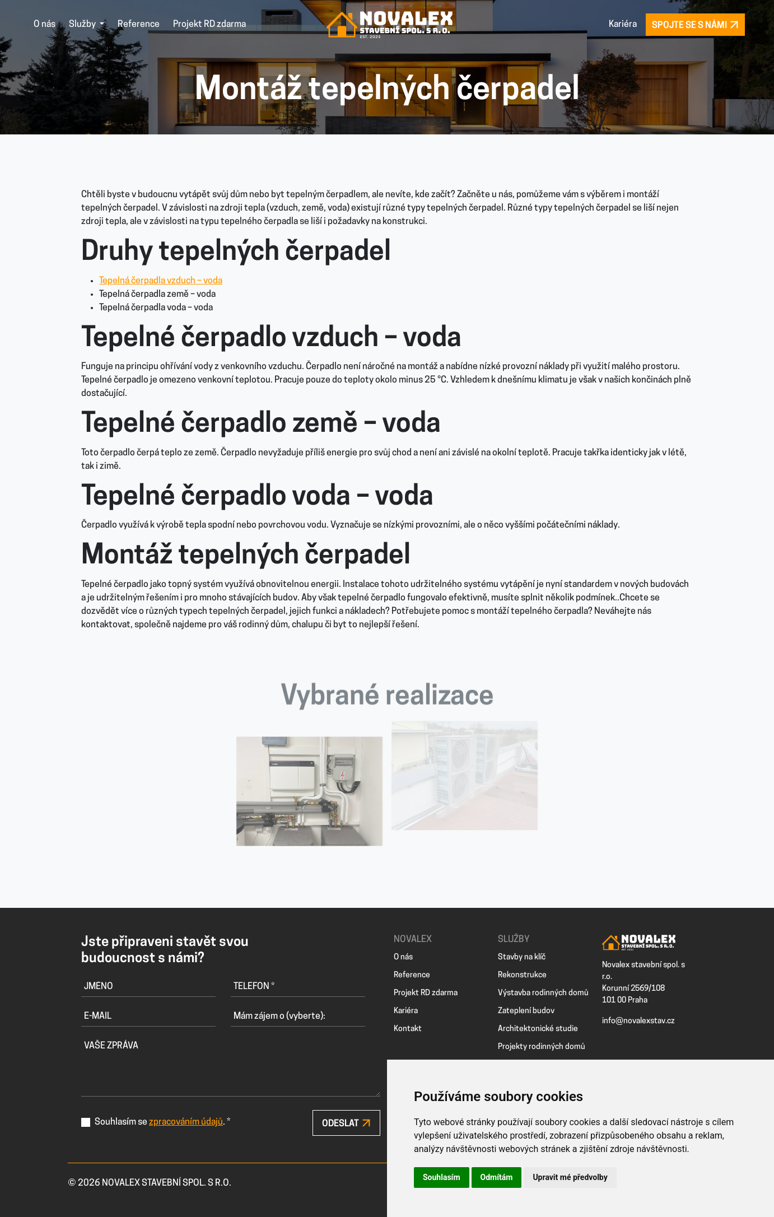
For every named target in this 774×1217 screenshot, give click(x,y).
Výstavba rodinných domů (543, 993)
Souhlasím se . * (162, 1122)
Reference (139, 24)
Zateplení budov (526, 1011)
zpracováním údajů (186, 1122)
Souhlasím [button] (441, 1177)
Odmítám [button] (497, 1177)
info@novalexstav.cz (638, 1021)
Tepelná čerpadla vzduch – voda (160, 281)
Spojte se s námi (695, 25)
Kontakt (408, 1029)
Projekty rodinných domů (541, 1047)
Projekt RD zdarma (209, 24)
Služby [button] (83, 24)
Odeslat (346, 1123)
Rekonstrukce (522, 975)
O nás (44, 24)
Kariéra (623, 24)
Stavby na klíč (521, 957)
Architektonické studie (538, 1029)
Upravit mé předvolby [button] (570, 1177)
